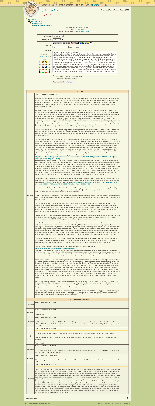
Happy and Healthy (36, 21)
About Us (46, 5)
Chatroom (96, 5)
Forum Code (43, 56)
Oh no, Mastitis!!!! (37, 23)
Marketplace (82, 5)
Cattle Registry (66, 5)
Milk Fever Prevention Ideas (42, 25)
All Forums (32, 19)
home (100, 403)
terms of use (127, 403)
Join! (54, 5)
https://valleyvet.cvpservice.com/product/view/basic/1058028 (55, 248)
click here (80, 29)
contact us (107, 403)
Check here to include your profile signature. (68, 76)
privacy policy (117, 403)
